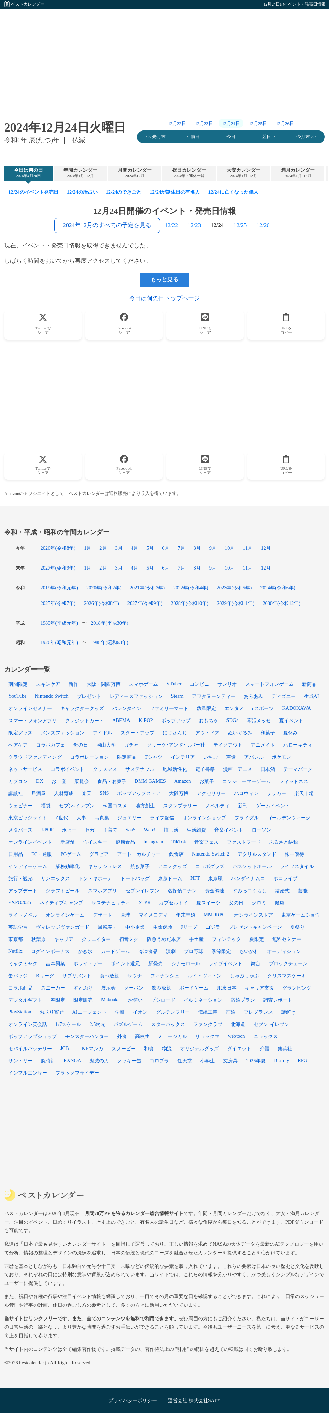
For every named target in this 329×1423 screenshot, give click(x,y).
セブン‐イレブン (77, 805)
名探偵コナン (182, 890)
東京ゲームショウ (300, 915)
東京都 (15, 939)
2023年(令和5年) (234, 587)
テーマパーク (297, 769)
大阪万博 (178, 793)
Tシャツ (153, 757)
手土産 (196, 939)
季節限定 (221, 951)
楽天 (86, 793)
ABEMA (121, 720)
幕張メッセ (259, 720)
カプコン (18, 781)
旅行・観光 (20, 878)
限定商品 (126, 757)
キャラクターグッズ (82, 708)
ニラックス (266, 1036)
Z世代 (61, 817)
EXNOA (72, 1060)
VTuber (173, 684)
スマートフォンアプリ (32, 720)
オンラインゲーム (65, 915)
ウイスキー (95, 842)
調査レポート (277, 1000)
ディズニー (284, 696)
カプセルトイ (173, 903)
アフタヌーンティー (213, 696)
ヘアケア (18, 745)
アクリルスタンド (257, 854)
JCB (64, 1048)
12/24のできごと (124, 192)
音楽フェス (206, 842)
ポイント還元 (125, 963)
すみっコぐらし (250, 890)
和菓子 (267, 732)
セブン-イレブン (271, 1024)
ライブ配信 (162, 817)
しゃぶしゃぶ (244, 975)
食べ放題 (109, 975)
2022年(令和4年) (190, 587)
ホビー (69, 830)
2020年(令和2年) (104, 587)
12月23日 (204, 123)
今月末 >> (306, 136)
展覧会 (81, 781)
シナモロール (185, 963)
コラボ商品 (20, 988)
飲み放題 (161, 988)
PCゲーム (70, 854)
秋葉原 (38, 939)
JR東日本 (227, 988)
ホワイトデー (88, 963)
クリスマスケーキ (286, 975)
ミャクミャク (22, 963)
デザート (102, 915)
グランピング (296, 988)
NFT (195, 878)
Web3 (149, 829)
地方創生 (145, 805)
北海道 (238, 1024)
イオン (140, 1012)
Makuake (110, 999)
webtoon (236, 1036)
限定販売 (83, 1000)
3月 (119, 548)
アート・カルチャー (139, 854)
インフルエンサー (27, 1073)
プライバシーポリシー (132, 1400)
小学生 (207, 1060)
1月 (87, 548)
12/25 (240, 225)
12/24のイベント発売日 (33, 192)
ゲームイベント (273, 805)
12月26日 (285, 123)
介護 (264, 1048)
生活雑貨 (196, 830)
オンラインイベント (30, 842)
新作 (73, 684)
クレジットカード (84, 720)
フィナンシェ (164, 975)
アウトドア (207, 732)
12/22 (171, 225)
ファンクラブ (207, 1024)
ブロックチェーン (288, 963)
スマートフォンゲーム (269, 684)
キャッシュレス (105, 866)
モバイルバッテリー (30, 1048)
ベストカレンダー (27, 4)
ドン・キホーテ (95, 878)
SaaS (131, 829)
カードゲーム (115, 951)
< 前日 (193, 136)
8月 (197, 548)
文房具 (230, 1060)
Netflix (15, 951)
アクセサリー (211, 793)
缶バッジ (18, 975)
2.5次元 (97, 1024)
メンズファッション (63, 732)
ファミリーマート (169, 708)
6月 (165, 548)
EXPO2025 (19, 902)
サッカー (276, 793)
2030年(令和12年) (281, 603)
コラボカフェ (50, 745)
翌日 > (268, 136)
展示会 (108, 988)
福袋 (46, 805)
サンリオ (227, 684)
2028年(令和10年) (189, 603)
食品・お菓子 (111, 781)
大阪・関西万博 (104, 684)
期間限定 (18, 684)
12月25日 (258, 123)
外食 (122, 1036)
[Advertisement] (164, 57)
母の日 (80, 745)
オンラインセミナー (30, 708)
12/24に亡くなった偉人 (233, 192)
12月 (265, 548)
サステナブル (139, 769)
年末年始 (185, 915)
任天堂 (184, 1060)
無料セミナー (286, 939)
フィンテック (226, 939)
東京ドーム (170, 878)
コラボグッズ (209, 866)
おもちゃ (208, 720)
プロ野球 (193, 951)
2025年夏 (256, 1060)
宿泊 (230, 1012)
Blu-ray (281, 1060)
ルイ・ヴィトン (205, 975)
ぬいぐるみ (240, 732)
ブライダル (246, 817)
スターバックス (168, 1024)
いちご (210, 757)
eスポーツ (263, 708)
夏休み (290, 732)
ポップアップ (175, 720)
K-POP (146, 720)
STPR (144, 902)
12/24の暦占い (82, 192)
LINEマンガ (90, 1048)
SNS (104, 793)
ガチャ (131, 745)
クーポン (133, 988)
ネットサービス (25, 769)
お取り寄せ (51, 1012)
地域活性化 (175, 769)
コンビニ (199, 684)
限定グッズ (20, 732)
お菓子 (206, 781)
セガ (90, 830)
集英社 (285, 1048)
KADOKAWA (296, 708)
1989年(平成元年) (59, 623)
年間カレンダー (80, 173)
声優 (231, 757)
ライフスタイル (297, 866)
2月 (103, 548)
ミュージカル (172, 1036)
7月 (181, 548)
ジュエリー (129, 817)
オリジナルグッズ (199, 1048)
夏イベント (291, 720)
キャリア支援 (259, 988)
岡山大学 (106, 745)
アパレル (254, 757)
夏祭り (297, 927)
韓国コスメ (115, 805)
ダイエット (239, 1048)
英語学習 (18, 927)
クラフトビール (63, 890)
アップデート (22, 890)
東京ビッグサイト (27, 817)
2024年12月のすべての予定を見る (107, 225)
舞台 (255, 963)
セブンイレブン (142, 890)
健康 (279, 903)
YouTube (17, 696)
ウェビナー (20, 805)
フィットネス (293, 781)
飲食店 (176, 854)
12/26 (263, 225)
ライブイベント (225, 963)
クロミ (259, 903)
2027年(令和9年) (58, 568)
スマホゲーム (143, 684)
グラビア (99, 854)
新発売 (155, 963)
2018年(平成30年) (109, 623)
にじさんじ (175, 732)
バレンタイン (126, 708)
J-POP (47, 829)
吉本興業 (55, 963)
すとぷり (83, 988)
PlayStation (19, 1011)
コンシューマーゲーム (246, 781)
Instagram (153, 841)
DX (39, 781)
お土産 (59, 781)
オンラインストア (253, 915)
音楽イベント (228, 830)
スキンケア (48, 684)
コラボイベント (68, 769)
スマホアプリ (102, 890)
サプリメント (76, 975)
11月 (247, 548)
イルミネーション (203, 1000)
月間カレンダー (135, 173)
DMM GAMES (150, 781)
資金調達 (214, 890)
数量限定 (206, 708)
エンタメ (234, 708)
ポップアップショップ (32, 1036)
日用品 (15, 854)
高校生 (142, 1036)
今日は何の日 (28, 173)
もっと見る (164, 280)
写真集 (102, 817)
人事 (81, 817)
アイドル (102, 732)
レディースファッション (136, 696)
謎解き (288, 1012)
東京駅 (215, 878)
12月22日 (177, 123)
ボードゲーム (193, 988)
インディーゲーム (27, 866)
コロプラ (159, 1060)
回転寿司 (107, 927)
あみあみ (253, 696)
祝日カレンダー (189, 173)
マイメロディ (153, 915)
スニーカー (53, 988)
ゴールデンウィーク (289, 817)
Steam (177, 696)
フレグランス (258, 1012)
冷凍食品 (148, 951)
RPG (302, 1060)
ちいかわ (249, 951)
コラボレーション (89, 757)
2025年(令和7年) (58, 603)
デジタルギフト (25, 1000)
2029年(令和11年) (235, 603)
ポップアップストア (139, 793)
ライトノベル (22, 915)
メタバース (20, 830)
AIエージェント (89, 1012)
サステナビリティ (110, 903)
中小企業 (135, 927)
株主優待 (294, 854)
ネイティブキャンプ (61, 903)
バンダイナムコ (248, 878)
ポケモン (281, 757)
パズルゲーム (128, 1024)
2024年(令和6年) (277, 587)
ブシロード (163, 1000)
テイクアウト (227, 745)
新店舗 (67, 842)
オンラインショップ (204, 817)
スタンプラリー (180, 805)
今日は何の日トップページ (164, 298)
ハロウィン (246, 793)
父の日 (236, 903)
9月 (212, 548)
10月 (229, 548)
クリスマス (105, 769)
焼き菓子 (140, 866)
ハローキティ (297, 745)
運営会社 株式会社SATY (194, 1400)
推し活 (171, 830)
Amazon (182, 781)
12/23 (194, 225)
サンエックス (55, 878)
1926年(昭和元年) (59, 642)
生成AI (311, 696)
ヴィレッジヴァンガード (62, 927)
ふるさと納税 (283, 842)
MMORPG (215, 914)
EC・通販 (41, 854)
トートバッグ (135, 878)
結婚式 (282, 890)
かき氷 (85, 951)
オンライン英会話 (27, 1024)
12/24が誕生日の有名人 (175, 192)
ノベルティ (217, 805)
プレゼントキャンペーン (255, 927)
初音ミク (129, 939)
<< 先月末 (156, 136)
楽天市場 (304, 793)
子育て (110, 830)
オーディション (284, 951)
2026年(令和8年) (58, 548)
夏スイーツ (208, 903)
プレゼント (89, 696)
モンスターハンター (87, 1036)
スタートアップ (137, 732)
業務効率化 (67, 866)
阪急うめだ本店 (164, 939)
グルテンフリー (173, 1012)
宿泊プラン (243, 1000)
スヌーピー (124, 1048)
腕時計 (48, 1060)
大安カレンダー (243, 173)
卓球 (125, 915)
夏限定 (256, 939)
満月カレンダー (298, 173)
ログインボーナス (50, 951)
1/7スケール (68, 1024)
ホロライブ (285, 878)
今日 (230, 136)
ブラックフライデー (77, 1073)
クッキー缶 (129, 1060)
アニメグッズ (172, 866)
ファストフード (244, 842)
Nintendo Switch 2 (210, 854)
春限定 (58, 1000)
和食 (149, 1048)
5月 (150, 548)
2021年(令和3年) (147, 587)
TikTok (179, 841)
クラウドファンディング (35, 757)
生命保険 (162, 927)
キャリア (63, 939)
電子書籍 (205, 769)
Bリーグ (45, 975)
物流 (167, 1048)
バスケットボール (252, 866)
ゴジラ (213, 927)
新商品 (309, 684)
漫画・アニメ (237, 769)
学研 (120, 1012)
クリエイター (96, 939)
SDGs (232, 720)
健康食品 (125, 842)
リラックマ (207, 1036)
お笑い (135, 1000)
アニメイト (263, 745)
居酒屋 (38, 793)
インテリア (183, 757)
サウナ (134, 975)
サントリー (20, 1060)
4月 (134, 548)
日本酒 (267, 769)
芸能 (303, 890)
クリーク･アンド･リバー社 (176, 745)
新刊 (243, 805)
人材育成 (63, 793)
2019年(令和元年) (59, 587)
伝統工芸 (207, 1012)
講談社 (15, 793)
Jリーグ (189, 927)
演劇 (171, 951)
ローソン (261, 830)
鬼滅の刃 (99, 1060)
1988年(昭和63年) (109, 642)
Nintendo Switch (51, 696)
